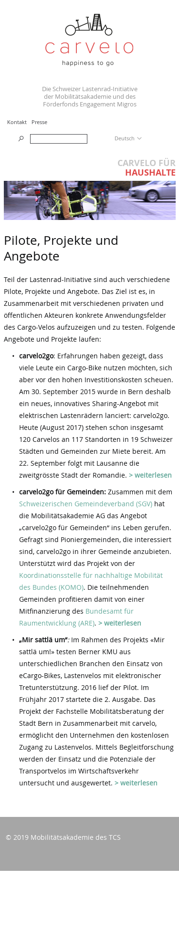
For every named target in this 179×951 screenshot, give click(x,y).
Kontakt (17, 121)
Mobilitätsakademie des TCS (76, 837)
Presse (39, 121)
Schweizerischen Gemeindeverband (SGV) (85, 503)
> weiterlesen (150, 475)
